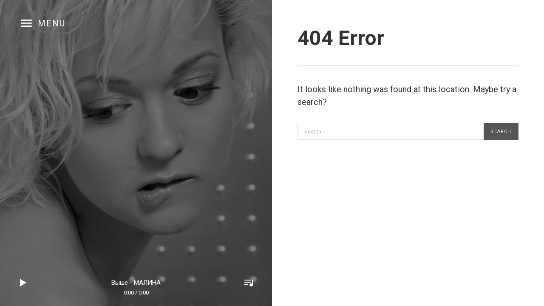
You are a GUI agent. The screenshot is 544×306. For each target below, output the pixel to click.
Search (500, 131)
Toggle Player (248, 282)
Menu (51, 23)
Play (23, 282)
